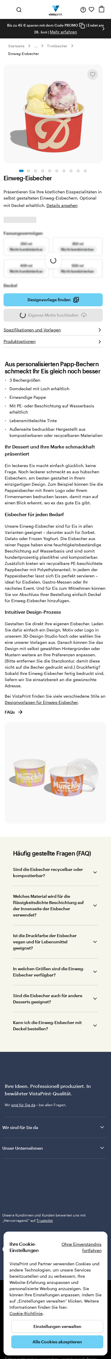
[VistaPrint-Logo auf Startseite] (55, 9)
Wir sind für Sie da (53, 1127)
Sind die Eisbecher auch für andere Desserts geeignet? (47, 998)
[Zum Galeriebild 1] (21, 170)
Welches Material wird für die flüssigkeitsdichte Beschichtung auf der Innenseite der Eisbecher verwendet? (48, 905)
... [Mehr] (36, 45)
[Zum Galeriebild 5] (49, 170)
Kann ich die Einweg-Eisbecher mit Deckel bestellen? (47, 1025)
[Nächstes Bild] (103, 28)
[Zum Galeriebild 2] (28, 170)
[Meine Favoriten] (91, 9)
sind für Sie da (23, 1105)
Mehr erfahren (63, 31)
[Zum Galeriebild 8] (71, 170)
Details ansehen (62, 205)
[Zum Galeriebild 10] (85, 170)
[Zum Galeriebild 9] (78, 170)
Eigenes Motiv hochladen (53, 317)
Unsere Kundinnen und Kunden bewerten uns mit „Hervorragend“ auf (44, 1178)
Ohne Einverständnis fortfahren (82, 1247)
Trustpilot (10, 1171)
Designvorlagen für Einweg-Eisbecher (41, 702)
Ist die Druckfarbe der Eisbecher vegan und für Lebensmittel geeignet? (45, 941)
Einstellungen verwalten (57, 1326)
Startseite (16, 46)
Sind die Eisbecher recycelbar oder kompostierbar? (48, 872)
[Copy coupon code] (82, 25)
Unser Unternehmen (53, 1148)
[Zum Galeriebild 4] (42, 170)
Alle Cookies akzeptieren (57, 1341)
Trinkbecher (57, 46)
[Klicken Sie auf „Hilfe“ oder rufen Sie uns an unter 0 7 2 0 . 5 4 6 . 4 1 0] (83, 9)
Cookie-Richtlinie (26, 1313)
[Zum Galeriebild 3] (35, 170)
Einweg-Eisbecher (23, 53)
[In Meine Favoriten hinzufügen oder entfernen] (92, 74)
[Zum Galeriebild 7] (63, 170)
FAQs (14, 712)
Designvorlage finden (53, 300)
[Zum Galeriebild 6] (56, 170)
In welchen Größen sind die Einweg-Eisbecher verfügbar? (48, 971)
